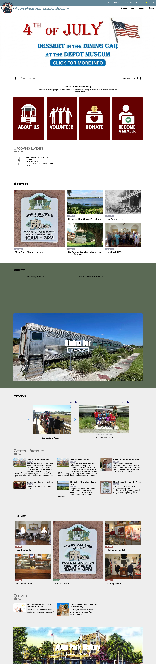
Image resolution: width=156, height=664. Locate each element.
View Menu (78, 349)
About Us (138, 2)
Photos (151, 8)
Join (146, 2)
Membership (128, 2)
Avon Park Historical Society (42, 8)
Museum (124, 8)
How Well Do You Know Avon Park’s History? (83, 605)
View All (70, 402)
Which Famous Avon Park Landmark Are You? (39, 605)
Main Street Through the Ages (30, 252)
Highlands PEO (114, 252)
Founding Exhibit (24, 550)
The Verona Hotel (114, 218)
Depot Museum (61, 583)
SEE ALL (18, 151)
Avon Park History (78, 647)
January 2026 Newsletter (38, 459)
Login (152, 2)
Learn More (78, 654)
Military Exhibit (114, 583)
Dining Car (78, 343)
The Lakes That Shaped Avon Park (84, 218)
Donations (117, 2)
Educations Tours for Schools (41, 482)
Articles (142, 8)
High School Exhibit (115, 550)
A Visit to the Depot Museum (126, 459)
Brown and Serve (24, 583)
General (19, 249)
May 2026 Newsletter (79, 459)
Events (132, 8)
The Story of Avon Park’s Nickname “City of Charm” (84, 253)
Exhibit (18, 547)
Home (108, 2)
